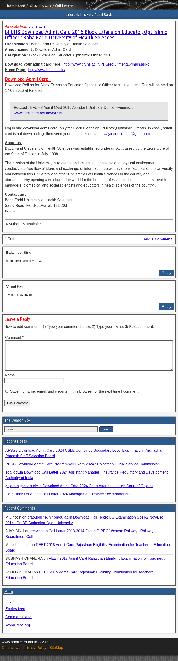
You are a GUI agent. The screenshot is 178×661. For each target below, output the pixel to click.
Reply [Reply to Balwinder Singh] (166, 273)
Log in (10, 606)
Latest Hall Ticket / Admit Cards (89, 14)
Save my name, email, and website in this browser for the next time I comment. (74, 397)
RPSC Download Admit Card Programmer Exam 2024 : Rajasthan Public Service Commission (82, 470)
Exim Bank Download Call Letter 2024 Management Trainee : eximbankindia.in (70, 500)
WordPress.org (17, 631)
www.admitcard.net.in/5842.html (40, 113)
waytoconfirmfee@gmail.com (127, 134)
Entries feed (15, 614)
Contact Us (11, 653)
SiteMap (56, 653)
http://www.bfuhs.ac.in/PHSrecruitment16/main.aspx (106, 64)
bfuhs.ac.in (37, 26)
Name (10, 381)
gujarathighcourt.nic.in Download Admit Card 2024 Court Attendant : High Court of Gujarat (79, 491)
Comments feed (18, 623)
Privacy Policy (34, 653)
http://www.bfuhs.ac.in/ (46, 70)
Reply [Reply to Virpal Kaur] (166, 307)
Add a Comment (157, 239)
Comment (14, 337)
